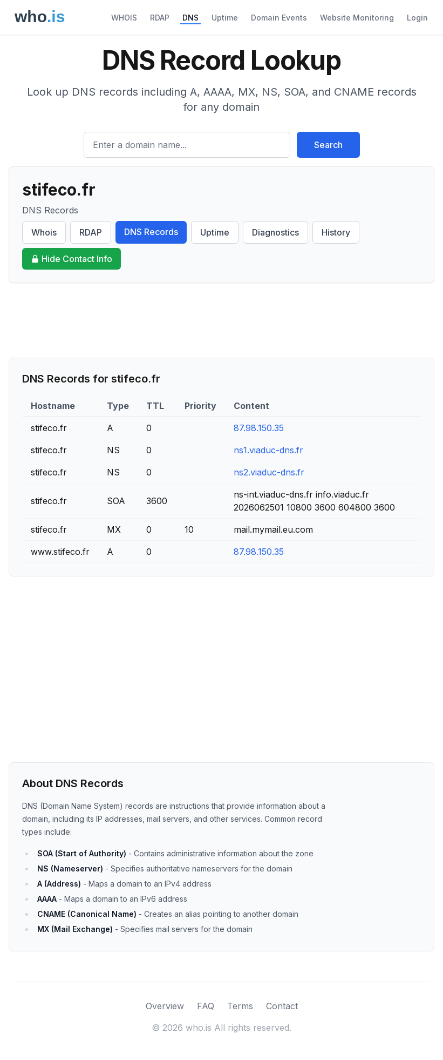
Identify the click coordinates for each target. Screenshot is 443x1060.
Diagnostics (275, 232)
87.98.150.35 (259, 427)
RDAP (159, 17)
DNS (190, 17)
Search (328, 144)
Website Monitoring (357, 17)
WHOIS (124, 17)
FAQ (205, 1006)
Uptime (225, 17)
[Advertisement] (221, 320)
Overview (165, 1006)
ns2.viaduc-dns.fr (269, 472)
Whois (44, 232)
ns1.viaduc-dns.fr (268, 450)
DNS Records (151, 231)
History (336, 232)
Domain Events (279, 17)
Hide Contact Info (71, 258)
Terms (240, 1006)
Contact (282, 1006)
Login (417, 17)
